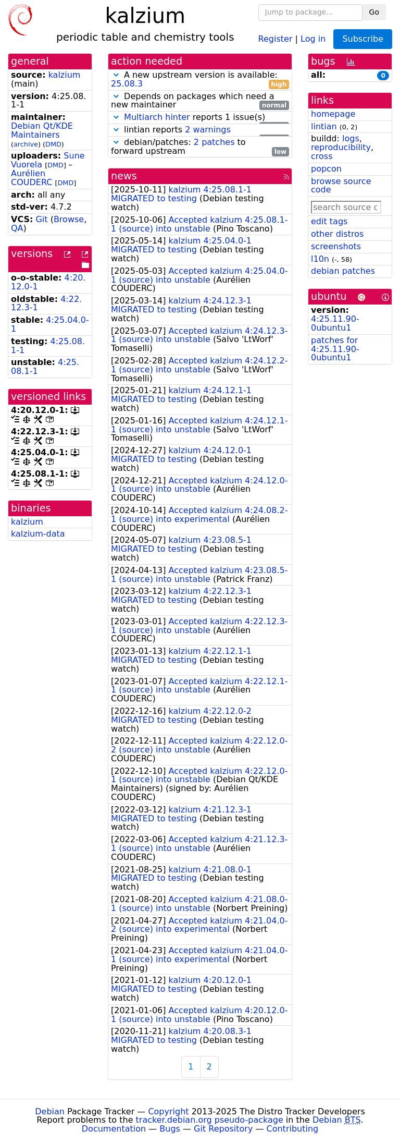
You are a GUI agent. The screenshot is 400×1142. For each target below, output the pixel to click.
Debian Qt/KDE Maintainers (42, 130)
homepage (333, 114)
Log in (313, 38)
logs (350, 138)
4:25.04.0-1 (50, 324)
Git (41, 219)
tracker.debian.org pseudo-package (209, 1120)
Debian (50, 1111)
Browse (69, 219)
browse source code (341, 185)
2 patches (214, 142)
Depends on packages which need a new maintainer (200, 101)
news (124, 176)
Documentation (114, 1129)
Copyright (168, 1111)
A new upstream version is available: (200, 80)
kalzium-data (38, 534)
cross (321, 156)
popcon (326, 169)
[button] (116, 75)
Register (275, 38)
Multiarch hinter (157, 117)
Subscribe (362, 39)
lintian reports (200, 130)
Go (374, 12)
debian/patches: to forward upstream (200, 147)
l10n (320, 259)
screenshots (336, 246)
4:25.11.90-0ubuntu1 (335, 323)
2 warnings (208, 130)
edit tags (329, 221)
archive (26, 144)
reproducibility (341, 147)
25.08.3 (127, 84)
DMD (53, 144)
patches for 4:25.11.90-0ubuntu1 (335, 349)
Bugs (169, 1129)
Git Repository (223, 1129)
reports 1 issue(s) (200, 117)
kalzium (64, 75)
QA (17, 228)
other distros (337, 234)
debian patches (343, 271)
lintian (324, 126)
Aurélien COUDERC (31, 177)
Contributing (293, 1129)
